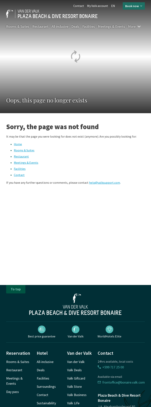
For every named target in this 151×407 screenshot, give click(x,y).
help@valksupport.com (104, 182)
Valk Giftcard (76, 378)
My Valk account (97, 6)
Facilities (88, 26)
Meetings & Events (111, 26)
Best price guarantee (41, 332)
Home (18, 144)
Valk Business (77, 395)
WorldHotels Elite (109, 332)
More (134, 26)
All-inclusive (60, 26)
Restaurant (40, 26)
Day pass (12, 392)
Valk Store (74, 386)
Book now (133, 6)
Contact (78, 6)
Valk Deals (74, 370)
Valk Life (73, 403)
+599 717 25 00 (111, 367)
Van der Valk (75, 332)
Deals (75, 26)
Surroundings (46, 386)
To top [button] (16, 289)
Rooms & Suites (17, 26)
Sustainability (46, 403)
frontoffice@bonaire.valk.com (121, 382)
